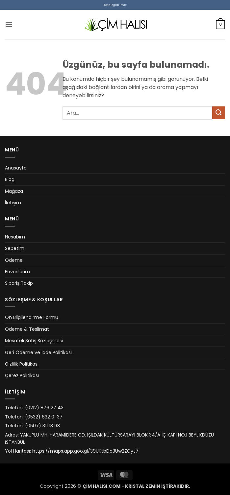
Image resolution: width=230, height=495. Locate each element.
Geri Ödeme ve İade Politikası (38, 352)
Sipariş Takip (19, 283)
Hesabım (15, 237)
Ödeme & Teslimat (27, 329)
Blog (9, 179)
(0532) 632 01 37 (44, 417)
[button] (9, 25)
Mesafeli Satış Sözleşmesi (34, 340)
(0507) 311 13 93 (42, 425)
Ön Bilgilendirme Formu (31, 317)
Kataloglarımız (115, 5)
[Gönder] (218, 112)
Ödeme (14, 260)
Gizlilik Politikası (21, 364)
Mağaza (14, 191)
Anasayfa (16, 168)
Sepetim (14, 248)
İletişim (13, 202)
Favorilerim (17, 271)
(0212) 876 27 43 (44, 407)
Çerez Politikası (22, 375)
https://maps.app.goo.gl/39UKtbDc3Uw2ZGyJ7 (85, 451)
